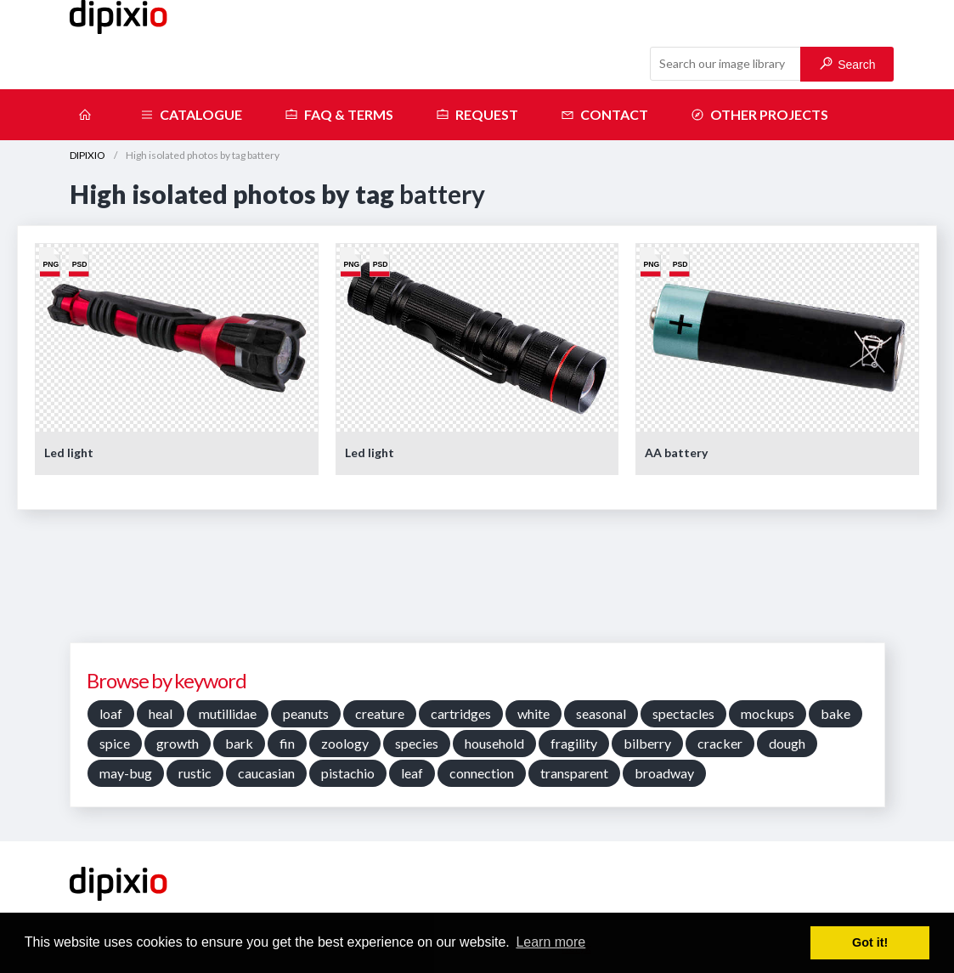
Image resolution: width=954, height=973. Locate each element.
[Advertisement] (477, 582)
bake (835, 713)
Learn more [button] (550, 942)
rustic (195, 773)
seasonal (601, 713)
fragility (573, 743)
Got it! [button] (870, 942)
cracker (719, 743)
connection (481, 773)
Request (477, 114)
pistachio (348, 773)
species (416, 743)
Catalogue (191, 114)
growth (177, 743)
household (494, 743)
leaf (412, 773)
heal (160, 713)
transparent (574, 773)
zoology (345, 743)
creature (379, 713)
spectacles (683, 713)
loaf (110, 713)
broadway (664, 773)
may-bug (125, 773)
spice (114, 743)
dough (787, 743)
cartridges (461, 713)
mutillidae (228, 713)
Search (847, 64)
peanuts (306, 713)
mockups (767, 713)
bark (239, 743)
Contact (604, 114)
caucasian (266, 773)
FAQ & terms (339, 114)
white (533, 713)
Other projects (759, 114)
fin (287, 743)
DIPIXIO (87, 155)
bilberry (647, 743)
